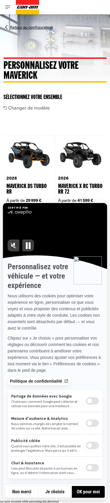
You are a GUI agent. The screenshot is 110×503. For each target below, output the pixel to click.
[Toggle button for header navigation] (8, 7)
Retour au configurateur (31, 26)
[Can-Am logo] (27, 7)
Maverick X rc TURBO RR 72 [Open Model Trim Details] (80, 189)
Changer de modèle (27, 107)
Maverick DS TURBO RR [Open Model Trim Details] (26, 189)
